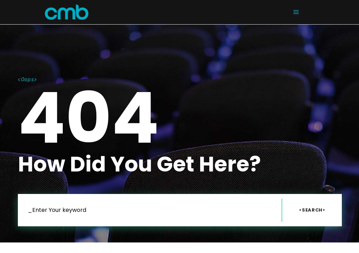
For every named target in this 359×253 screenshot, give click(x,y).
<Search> (312, 210)
